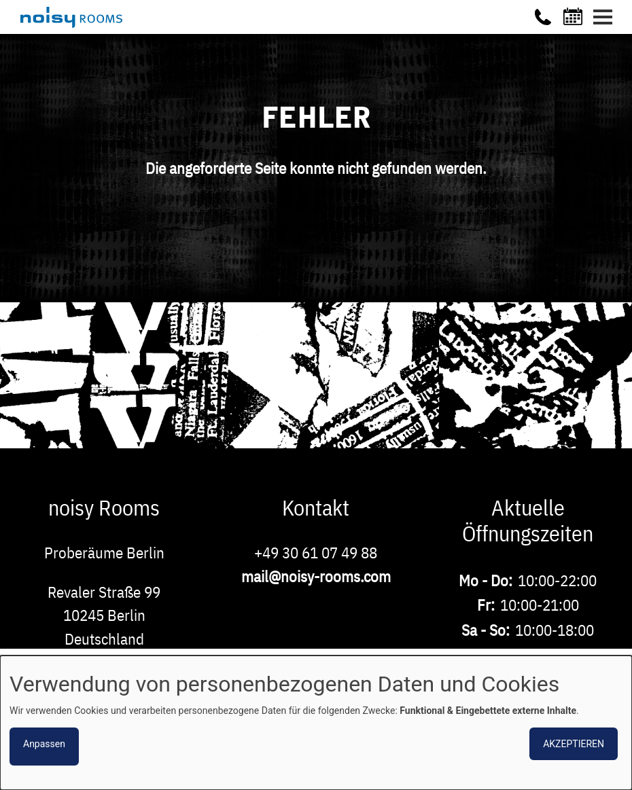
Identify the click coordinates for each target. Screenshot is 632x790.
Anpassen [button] (44, 743)
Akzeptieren (573, 743)
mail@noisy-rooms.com (316, 576)
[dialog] (316, 723)
